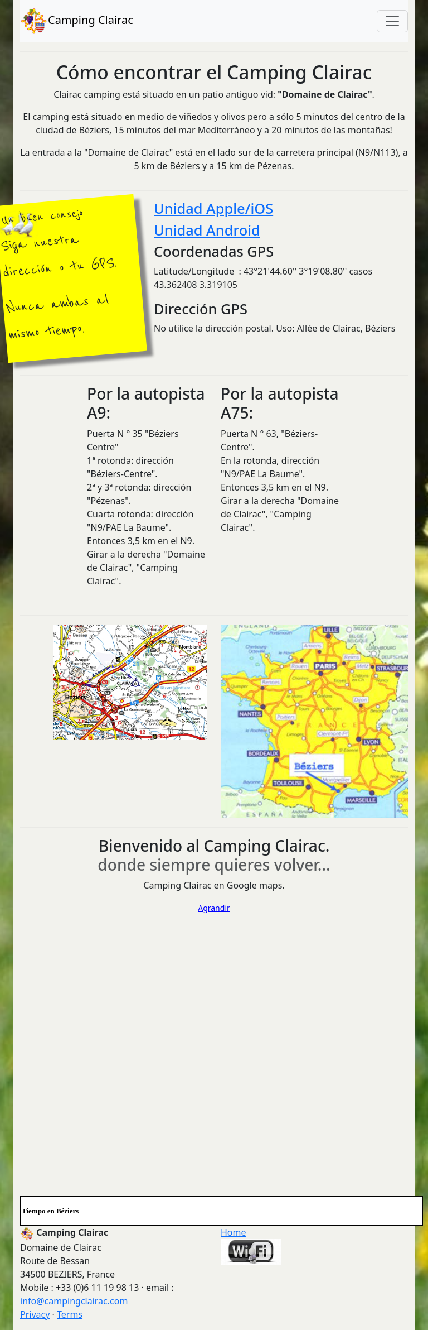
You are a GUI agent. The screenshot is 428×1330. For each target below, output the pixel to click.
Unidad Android (207, 229)
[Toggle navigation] (392, 21)
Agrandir (214, 907)
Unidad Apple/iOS (213, 208)
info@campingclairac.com (74, 1301)
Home (233, 1232)
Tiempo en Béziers (50, 1211)
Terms (69, 1314)
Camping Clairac (76, 21)
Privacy (35, 1314)
